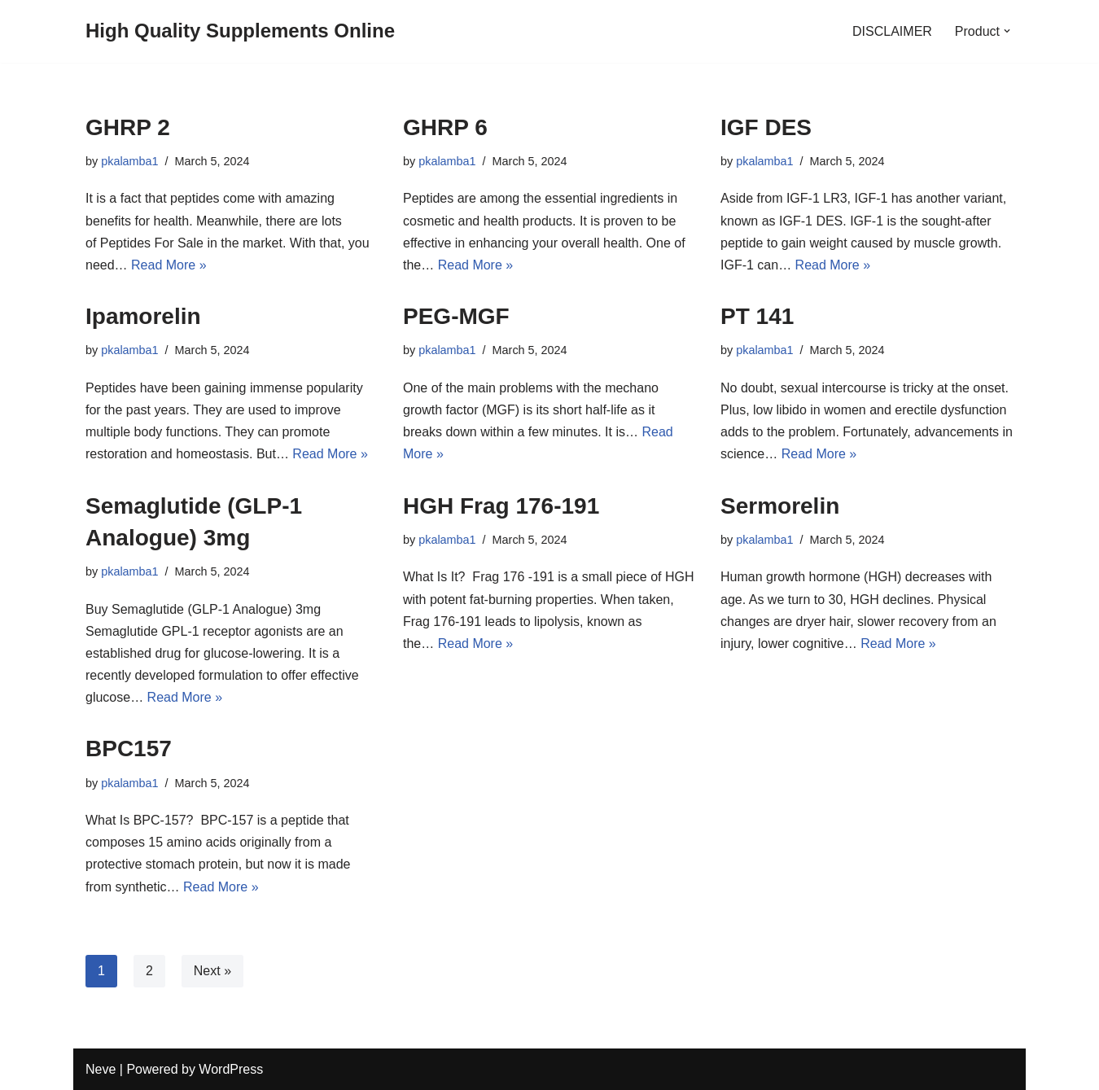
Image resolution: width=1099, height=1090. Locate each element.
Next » (212, 971)
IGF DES (766, 127)
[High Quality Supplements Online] (240, 31)
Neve (100, 1069)
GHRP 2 (127, 127)
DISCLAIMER (892, 31)
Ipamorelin (146, 316)
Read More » (169, 265)
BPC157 (128, 748)
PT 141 (757, 316)
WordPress (231, 1069)
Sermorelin (779, 506)
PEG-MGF (456, 316)
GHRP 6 (445, 127)
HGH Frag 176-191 (501, 506)
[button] (1007, 31)
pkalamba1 (129, 161)
